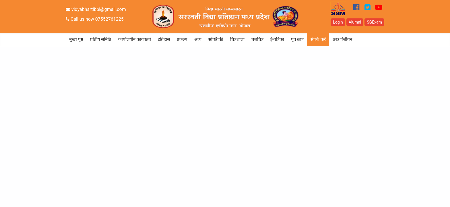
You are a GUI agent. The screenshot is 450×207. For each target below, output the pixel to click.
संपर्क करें (318, 39)
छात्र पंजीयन (342, 39)
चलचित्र (257, 39)
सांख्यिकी (215, 39)
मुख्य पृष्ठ (76, 39)
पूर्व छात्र (297, 39)
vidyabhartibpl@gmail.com (96, 9)
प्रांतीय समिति (101, 39)
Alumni (355, 22)
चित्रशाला (237, 39)
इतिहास (164, 39)
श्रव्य (197, 39)
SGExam (374, 22)
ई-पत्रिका (277, 39)
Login (338, 22)
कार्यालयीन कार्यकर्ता (134, 39)
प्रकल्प (182, 39)
